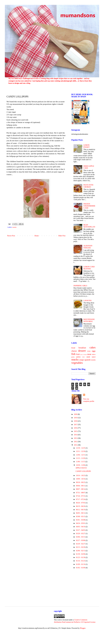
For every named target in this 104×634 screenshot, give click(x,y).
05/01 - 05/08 (80, 520)
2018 (76, 421)
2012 (76, 441)
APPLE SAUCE (81, 468)
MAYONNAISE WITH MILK (89, 320)
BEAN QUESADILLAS (89, 226)
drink (89, 351)
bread (73, 348)
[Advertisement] (83, 586)
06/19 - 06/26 (80, 506)
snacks (75, 359)
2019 (76, 418)
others (94, 354)
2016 (76, 428)
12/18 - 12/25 (80, 448)
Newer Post (11, 236)
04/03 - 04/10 (80, 527)
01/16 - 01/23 (80, 561)
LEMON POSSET (86, 146)
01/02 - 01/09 (80, 568)
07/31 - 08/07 (80, 493)
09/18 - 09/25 (80, 482)
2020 (76, 414)
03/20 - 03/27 (80, 533)
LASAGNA (87, 300)
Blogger (82, 628)
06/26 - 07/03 (80, 503)
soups (81, 360)
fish (73, 353)
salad (88, 357)
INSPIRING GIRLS (80, 286)
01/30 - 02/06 (80, 554)
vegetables (77, 362)
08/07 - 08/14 (80, 489)
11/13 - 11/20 (80, 458)
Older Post (62, 236)
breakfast (82, 348)
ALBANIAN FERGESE (87, 247)
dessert (82, 350)
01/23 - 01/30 (80, 557)
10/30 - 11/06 (80, 465)
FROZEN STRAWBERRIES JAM (89, 206)
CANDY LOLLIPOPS (83, 471)
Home (37, 236)
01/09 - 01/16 (80, 564)
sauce (94, 357)
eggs (94, 351)
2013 (76, 438)
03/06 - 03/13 (80, 537)
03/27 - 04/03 (80, 530)
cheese (74, 351)
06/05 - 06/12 (80, 513)
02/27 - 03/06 (80, 540)
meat (89, 354)
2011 (76, 445)
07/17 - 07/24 (80, 499)
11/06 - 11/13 (80, 462)
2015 (76, 431)
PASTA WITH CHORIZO (88, 186)
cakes (92, 347)
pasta (72, 357)
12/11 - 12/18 (80, 451)
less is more (83, 354)
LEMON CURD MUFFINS (89, 268)
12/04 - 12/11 (80, 455)
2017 (76, 424)
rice (83, 357)
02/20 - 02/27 (80, 544)
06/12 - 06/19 (80, 510)
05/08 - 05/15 (80, 516)
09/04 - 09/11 (80, 486)
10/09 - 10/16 (80, 479)
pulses (78, 357)
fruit (78, 354)
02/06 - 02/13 (80, 551)
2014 (76, 435)
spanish (87, 360)
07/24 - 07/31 (80, 496)
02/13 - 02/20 (80, 547)
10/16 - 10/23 (80, 475)
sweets (14, 227)
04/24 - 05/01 (80, 523)
